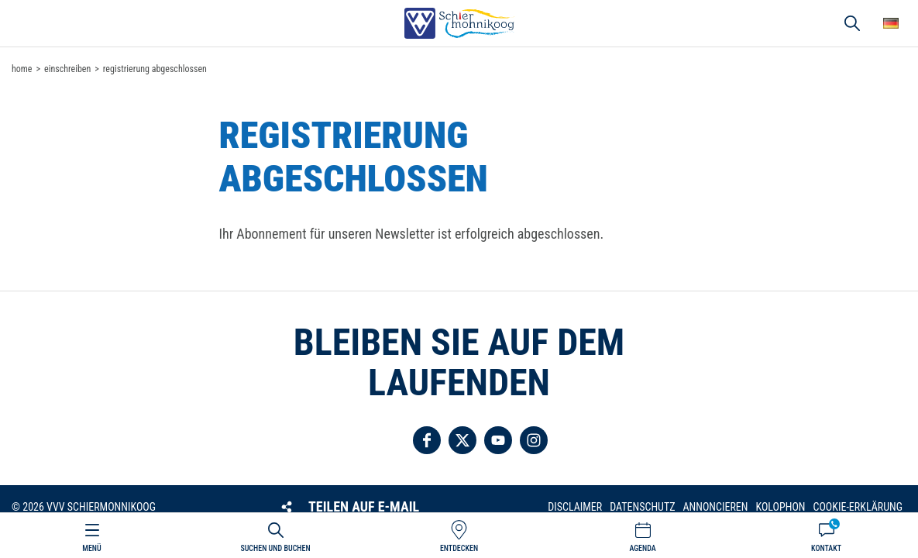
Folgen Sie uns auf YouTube (498, 440)
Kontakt (826, 548)
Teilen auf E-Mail (363, 506)
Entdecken (459, 548)
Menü (91, 548)
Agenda (642, 548)
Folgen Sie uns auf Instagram (534, 440)
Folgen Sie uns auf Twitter (462, 440)
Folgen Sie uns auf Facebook (427, 440)
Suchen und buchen (275, 548)
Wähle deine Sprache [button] (890, 23)
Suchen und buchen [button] (852, 23)
